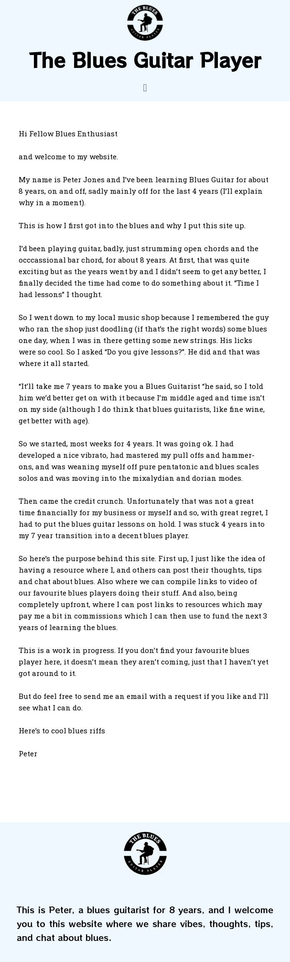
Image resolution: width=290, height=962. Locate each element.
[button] (145, 88)
